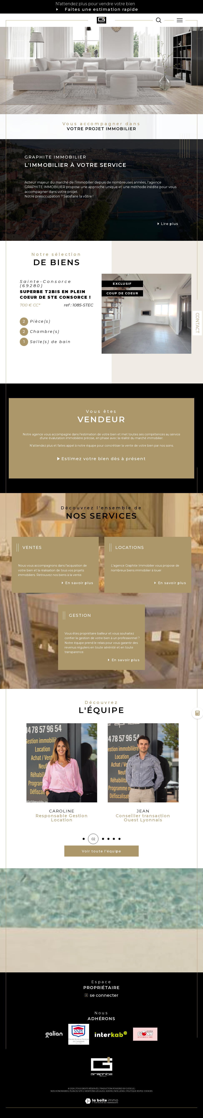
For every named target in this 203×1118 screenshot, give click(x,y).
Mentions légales (94, 1091)
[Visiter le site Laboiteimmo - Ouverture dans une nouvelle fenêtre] (101, 1105)
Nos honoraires (59, 1091)
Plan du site (76, 1091)
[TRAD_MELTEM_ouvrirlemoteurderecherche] (159, 20)
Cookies (148, 1091)
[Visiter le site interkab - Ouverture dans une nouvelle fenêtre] (111, 1034)
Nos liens (119, 1091)
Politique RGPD (134, 1091)
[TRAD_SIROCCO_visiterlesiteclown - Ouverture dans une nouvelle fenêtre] (145, 1034)
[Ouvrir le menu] (180, 20)
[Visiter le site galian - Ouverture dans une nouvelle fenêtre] (54, 1034)
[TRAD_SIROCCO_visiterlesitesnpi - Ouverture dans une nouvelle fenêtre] (78, 1034)
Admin (109, 1091)
